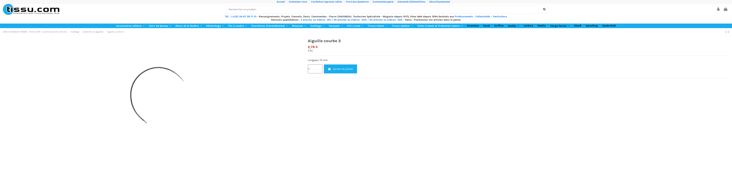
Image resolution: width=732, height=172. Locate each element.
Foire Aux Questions (357, 1)
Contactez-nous (298, 1)
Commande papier (383, 1)
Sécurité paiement (439, 1)
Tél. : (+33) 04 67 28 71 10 (240, 16)
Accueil (281, 1)
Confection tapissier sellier (327, 1)
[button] (130, 26)
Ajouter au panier (340, 68)
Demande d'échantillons (412, 1)
